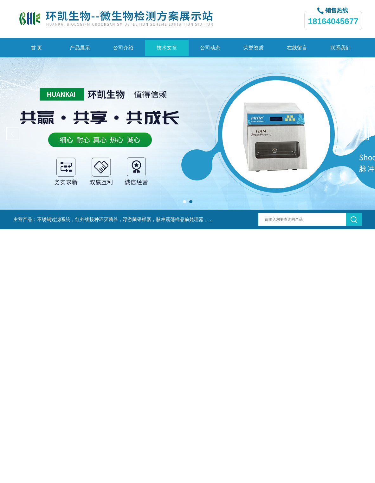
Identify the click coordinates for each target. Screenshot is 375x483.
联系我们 (340, 47)
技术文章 (167, 47)
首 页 (36, 47)
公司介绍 (123, 47)
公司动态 (210, 47)
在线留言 (297, 47)
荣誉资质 (253, 47)
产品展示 (80, 47)
